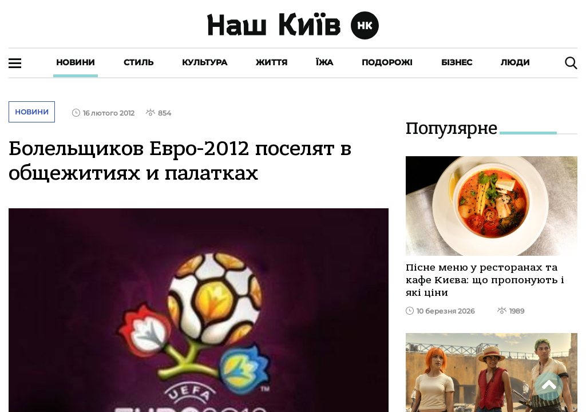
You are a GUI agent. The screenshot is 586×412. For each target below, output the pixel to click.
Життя (271, 62)
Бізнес (456, 62)
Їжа (324, 62)
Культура (204, 62)
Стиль (138, 62)
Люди (515, 62)
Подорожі (387, 62)
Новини (75, 62)
